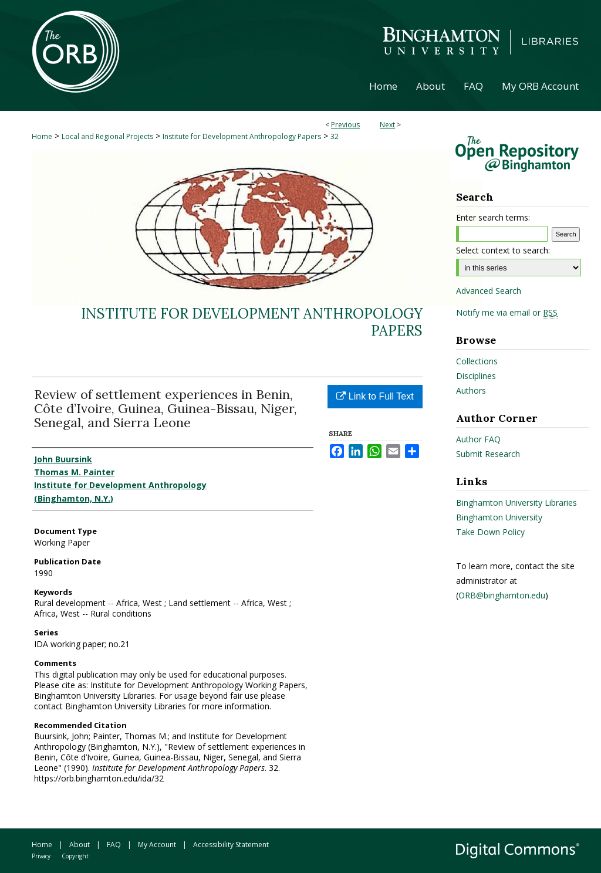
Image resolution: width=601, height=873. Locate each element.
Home (42, 136)
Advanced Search (488, 290)
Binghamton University (499, 517)
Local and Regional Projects (107, 136)
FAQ (114, 845)
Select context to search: (503, 250)
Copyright (75, 856)
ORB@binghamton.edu (501, 595)
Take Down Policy (490, 531)
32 (334, 136)
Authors (471, 390)
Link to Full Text (374, 396)
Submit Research (488, 453)
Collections (477, 361)
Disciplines (476, 375)
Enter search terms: (493, 217)
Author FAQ (478, 439)
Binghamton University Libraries (516, 502)
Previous (345, 125)
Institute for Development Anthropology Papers (242, 136)
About (79, 845)
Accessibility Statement (231, 845)
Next (387, 125)
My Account (157, 845)
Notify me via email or (507, 313)
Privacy (41, 856)
